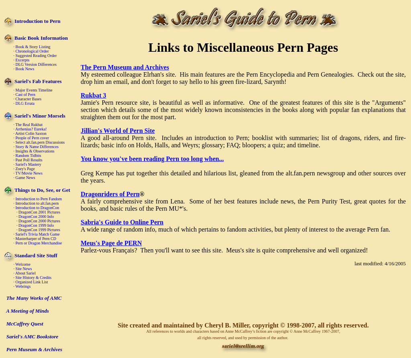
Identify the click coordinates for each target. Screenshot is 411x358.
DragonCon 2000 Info (36, 216)
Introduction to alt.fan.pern (37, 203)
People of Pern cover (32, 138)
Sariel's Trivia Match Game (38, 234)
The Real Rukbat (29, 124)
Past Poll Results (29, 160)
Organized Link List (32, 282)
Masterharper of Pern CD (36, 238)
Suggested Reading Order (36, 55)
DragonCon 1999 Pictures (39, 230)
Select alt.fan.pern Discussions (40, 142)
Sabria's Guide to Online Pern (122, 222)
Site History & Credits (34, 277)
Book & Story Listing (33, 47)
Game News (25, 177)
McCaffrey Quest (24, 324)
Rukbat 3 (93, 95)
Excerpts (23, 60)
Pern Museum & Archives (34, 349)
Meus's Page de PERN (111, 243)
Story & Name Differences (37, 146)
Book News (25, 69)
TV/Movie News (29, 173)
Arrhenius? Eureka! (31, 129)
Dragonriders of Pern (110, 194)
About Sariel (25, 273)
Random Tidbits (28, 155)
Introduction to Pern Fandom (39, 199)
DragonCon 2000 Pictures (39, 221)
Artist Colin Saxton (31, 133)
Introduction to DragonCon (37, 207)
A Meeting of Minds (27, 311)
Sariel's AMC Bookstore (32, 337)
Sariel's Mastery (28, 164)
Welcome (23, 264)
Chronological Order (32, 51)
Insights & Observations (35, 151)
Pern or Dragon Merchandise (39, 243)
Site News (24, 268)
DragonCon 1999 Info (36, 225)
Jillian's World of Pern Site (118, 130)
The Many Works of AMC (34, 298)
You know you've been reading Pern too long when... (152, 158)
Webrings (23, 286)
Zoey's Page (25, 169)
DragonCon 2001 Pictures (39, 212)
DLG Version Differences (36, 64)
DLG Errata (25, 103)
